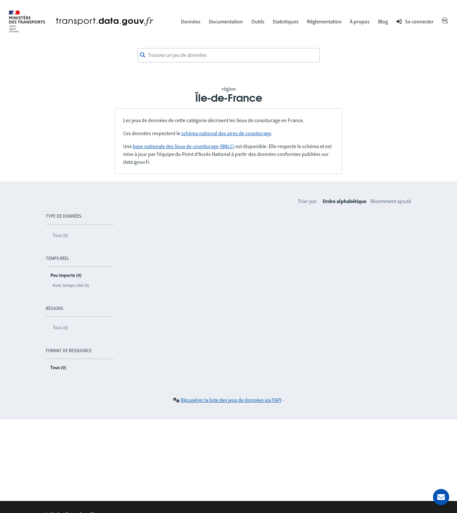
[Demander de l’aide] (441, 497)
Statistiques (285, 21)
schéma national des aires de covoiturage (226, 133)
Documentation (226, 21)
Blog (383, 21)
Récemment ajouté (390, 201)
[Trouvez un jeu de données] (229, 55)
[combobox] (229, 55)
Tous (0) (60, 235)
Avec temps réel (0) (71, 285)
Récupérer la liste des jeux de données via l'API (231, 400)
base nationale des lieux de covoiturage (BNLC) (184, 146)
